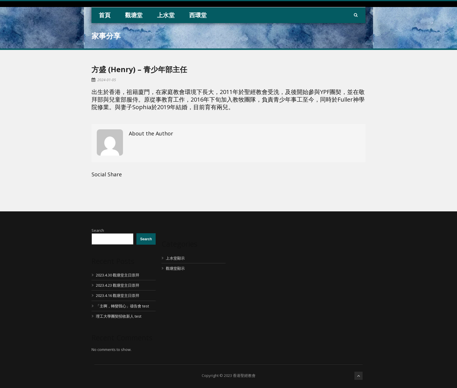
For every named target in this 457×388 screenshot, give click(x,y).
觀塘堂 (134, 15)
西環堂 (198, 15)
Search (98, 230)
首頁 (104, 15)
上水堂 (166, 15)
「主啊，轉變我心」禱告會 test (122, 306)
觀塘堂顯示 (175, 268)
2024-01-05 (106, 79)
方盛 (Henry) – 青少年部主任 (139, 69)
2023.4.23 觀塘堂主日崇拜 (117, 285)
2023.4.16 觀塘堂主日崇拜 (117, 295)
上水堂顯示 (175, 258)
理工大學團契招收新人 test (118, 316)
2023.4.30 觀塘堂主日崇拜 (117, 275)
